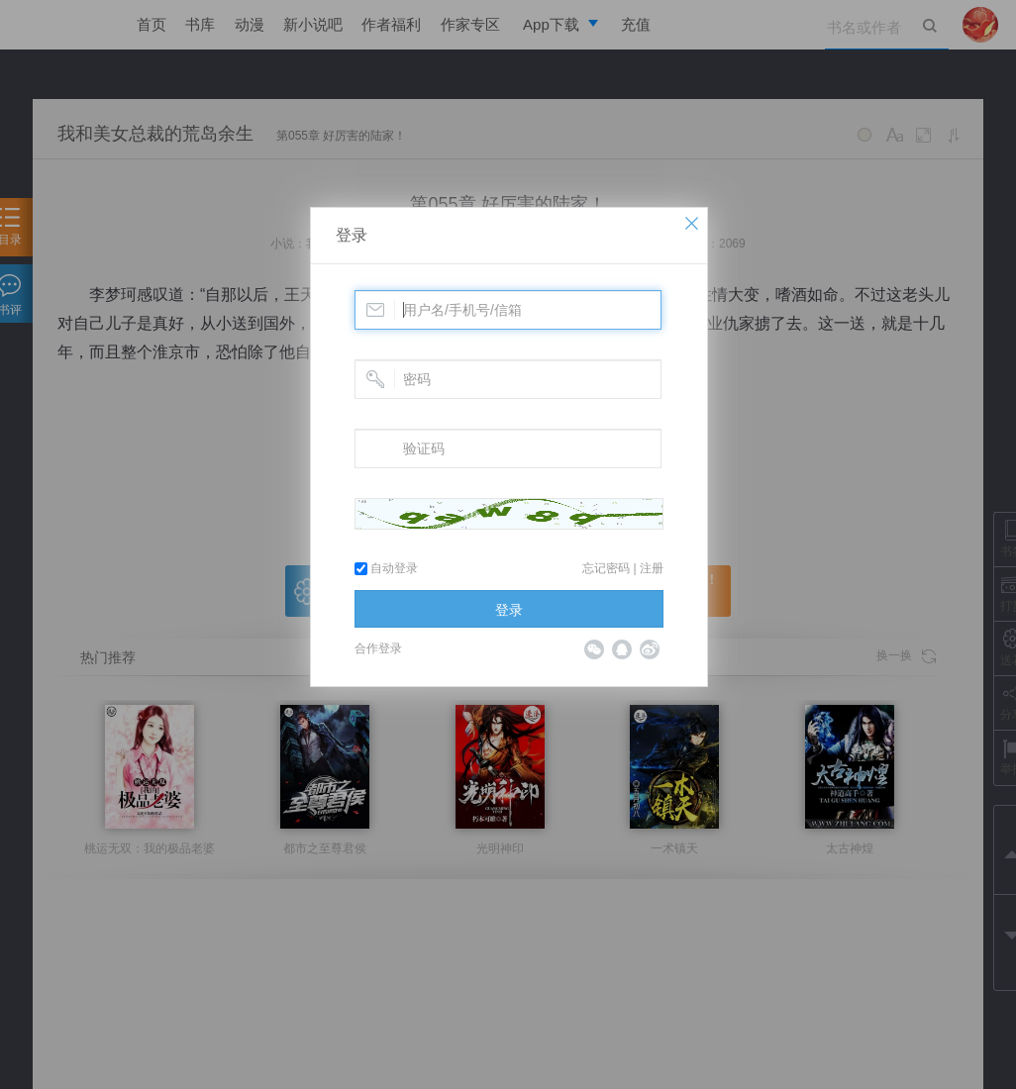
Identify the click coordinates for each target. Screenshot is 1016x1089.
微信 (594, 649)
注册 (651, 568)
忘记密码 (606, 568)
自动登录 (386, 568)
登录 (351, 235)
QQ (622, 649)
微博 (650, 649)
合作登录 (378, 648)
